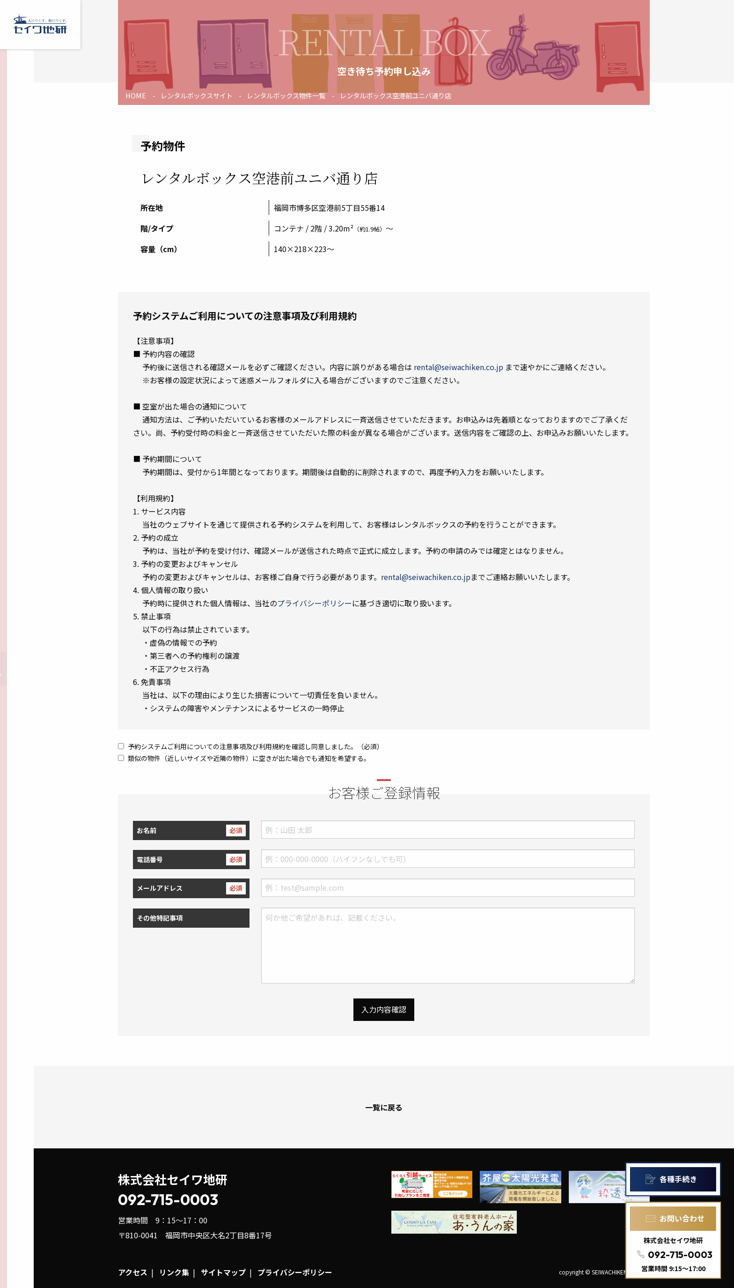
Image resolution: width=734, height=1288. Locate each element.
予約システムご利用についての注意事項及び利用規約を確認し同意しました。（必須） (250, 746)
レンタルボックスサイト (197, 95)
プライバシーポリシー (314, 603)
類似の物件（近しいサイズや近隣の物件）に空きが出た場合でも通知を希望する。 (244, 758)
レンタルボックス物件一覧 (286, 95)
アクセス (132, 1272)
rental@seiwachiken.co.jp (458, 366)
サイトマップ (223, 1272)
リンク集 (174, 1272)
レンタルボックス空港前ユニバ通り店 (395, 95)
